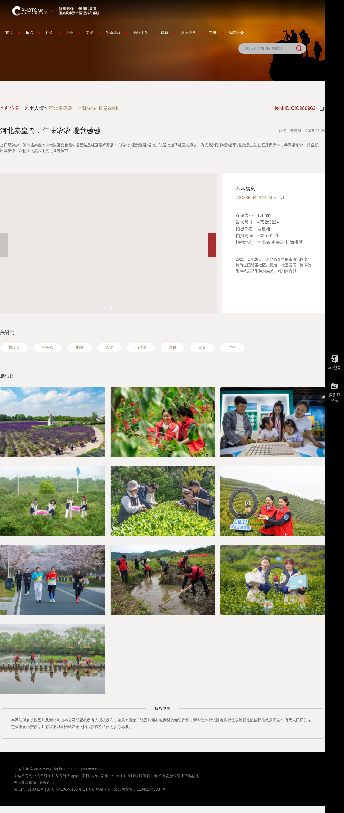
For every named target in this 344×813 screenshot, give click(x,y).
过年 (232, 347)
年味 (79, 347)
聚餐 (202, 347)
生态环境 (113, 32)
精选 (29, 32)
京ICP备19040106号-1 (66, 789)
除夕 (109, 347)
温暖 (172, 347)
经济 (69, 32)
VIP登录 (334, 361)
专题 (212, 32)
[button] (212, 245)
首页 (9, 32)
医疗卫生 (140, 32)
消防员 (141, 347)
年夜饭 (47, 347)
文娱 (89, 32)
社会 (49, 32)
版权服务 (236, 32)
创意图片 (188, 32)
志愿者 (14, 347)
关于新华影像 (25, 782)
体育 (164, 32)
